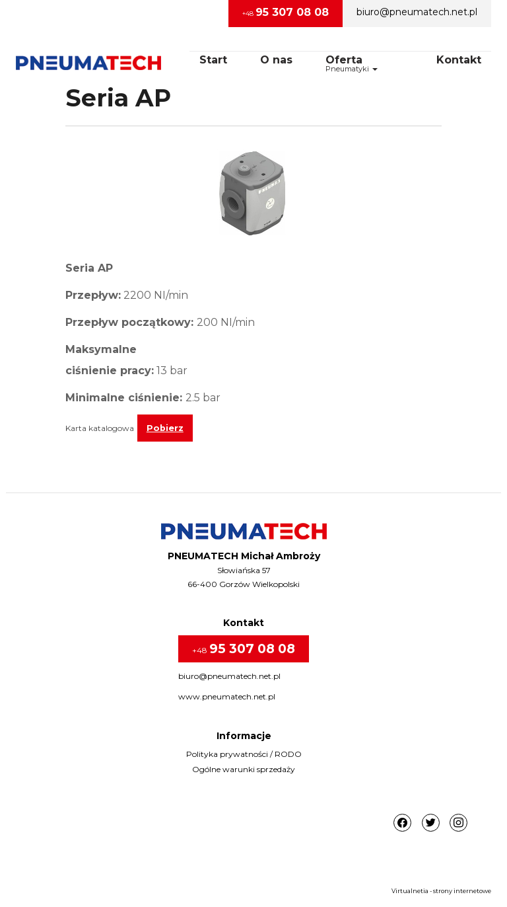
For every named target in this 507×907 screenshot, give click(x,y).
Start (213, 60)
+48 (285, 12)
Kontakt (458, 60)
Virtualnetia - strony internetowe (441, 890)
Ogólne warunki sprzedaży (243, 769)
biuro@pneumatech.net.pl (416, 12)
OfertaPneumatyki (351, 63)
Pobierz (165, 428)
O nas (276, 60)
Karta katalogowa (99, 428)
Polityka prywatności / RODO (244, 754)
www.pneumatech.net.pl (226, 696)
